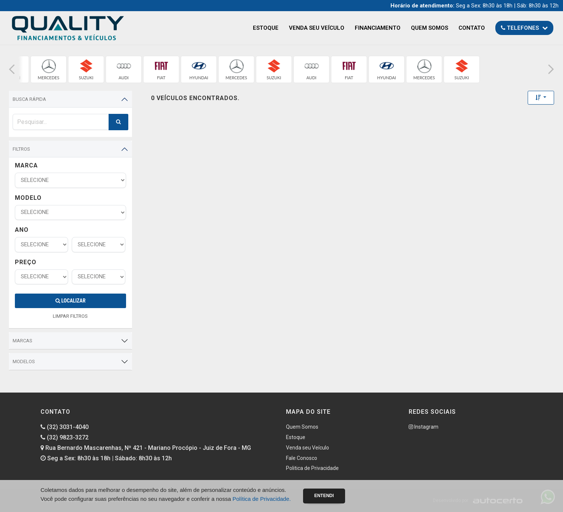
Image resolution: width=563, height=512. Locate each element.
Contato (472, 28)
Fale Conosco (301, 458)
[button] (12, 69)
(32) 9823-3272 (65, 437)
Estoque (266, 28)
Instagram (423, 427)
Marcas (22, 340)
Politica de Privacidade (312, 468)
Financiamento (377, 28)
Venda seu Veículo (316, 28)
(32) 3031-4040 (65, 427)
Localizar (70, 301)
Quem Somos (429, 28)
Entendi (324, 495)
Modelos (24, 361)
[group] (48, 69)
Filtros (21, 149)
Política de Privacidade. (261, 499)
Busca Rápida (29, 99)
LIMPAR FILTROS (70, 316)
